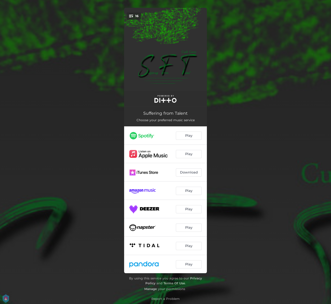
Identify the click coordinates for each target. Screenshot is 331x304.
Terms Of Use (174, 283)
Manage (150, 289)
